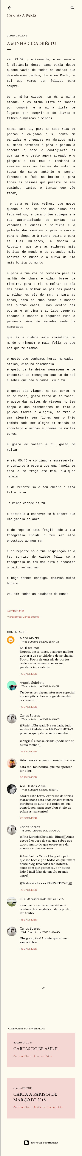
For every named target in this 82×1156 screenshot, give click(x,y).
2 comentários (42, 1056)
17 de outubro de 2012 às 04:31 (40, 641)
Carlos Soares (30, 616)
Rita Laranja (28, 760)
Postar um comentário (48, 1107)
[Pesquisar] (72, 7)
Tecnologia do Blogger (41, 1142)
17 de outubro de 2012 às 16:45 (40, 789)
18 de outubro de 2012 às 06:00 (41, 830)
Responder (28, 673)
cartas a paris (21, 15)
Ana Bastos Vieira (33, 786)
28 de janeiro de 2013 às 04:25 (45, 898)
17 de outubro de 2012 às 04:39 (40, 686)
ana (22, 899)
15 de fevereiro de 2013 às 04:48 (41, 932)
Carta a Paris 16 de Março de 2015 (35, 1097)
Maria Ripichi (29, 638)
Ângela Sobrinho (32, 683)
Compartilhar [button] (15, 610)
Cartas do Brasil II (35, 1048)
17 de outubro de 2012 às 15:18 (57, 760)
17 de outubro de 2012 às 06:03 (41, 719)
